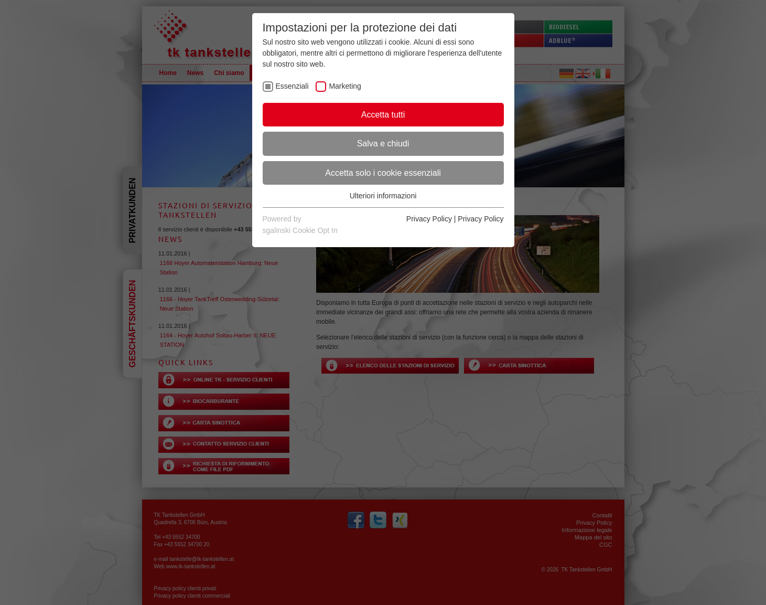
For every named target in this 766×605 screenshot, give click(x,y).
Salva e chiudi (383, 143)
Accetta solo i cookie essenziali (383, 172)
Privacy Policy (429, 219)
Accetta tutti (383, 114)
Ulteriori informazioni (383, 196)
